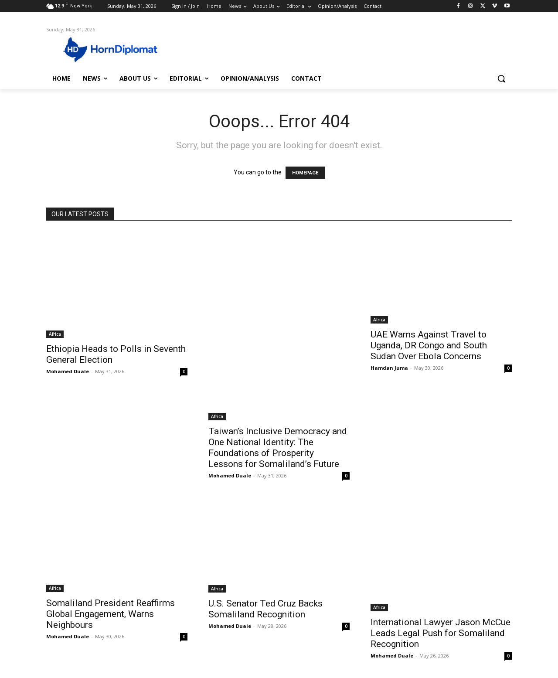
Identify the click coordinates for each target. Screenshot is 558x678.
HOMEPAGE (305, 173)
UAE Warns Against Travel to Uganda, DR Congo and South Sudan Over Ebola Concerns (429, 345)
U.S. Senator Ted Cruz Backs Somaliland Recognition (265, 609)
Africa (55, 334)
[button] (501, 78)
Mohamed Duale (67, 371)
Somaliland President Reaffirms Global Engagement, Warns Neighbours (110, 614)
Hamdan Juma (389, 368)
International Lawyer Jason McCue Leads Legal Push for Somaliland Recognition (440, 633)
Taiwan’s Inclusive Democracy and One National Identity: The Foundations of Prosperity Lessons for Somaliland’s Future (277, 447)
